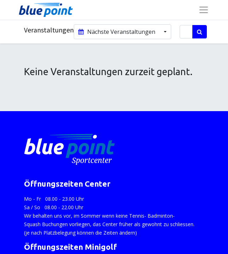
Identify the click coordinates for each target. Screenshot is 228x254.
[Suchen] (199, 31)
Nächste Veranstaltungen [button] (117, 32)
